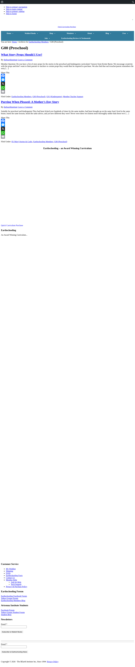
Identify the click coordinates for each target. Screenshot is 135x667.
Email (4, 624)
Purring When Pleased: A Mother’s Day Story (30, 101)
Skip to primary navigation (16, 7)
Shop (52, 33)
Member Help (11, 580)
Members (71, 33)
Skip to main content (14, 9)
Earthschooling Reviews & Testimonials (76, 38)
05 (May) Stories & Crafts (21, 142)
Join (47, 38)
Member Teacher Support (73, 97)
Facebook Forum (7, 610)
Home (10, 33)
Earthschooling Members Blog (13, 600)
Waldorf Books (31, 33)
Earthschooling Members (21, 97)
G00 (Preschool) (38, 97)
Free (125, 33)
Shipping (9, 571)
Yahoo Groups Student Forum (13, 612)
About (90, 33)
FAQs (8, 573)
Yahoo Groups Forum (9, 598)
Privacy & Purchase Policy (16, 587)
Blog (108, 33)
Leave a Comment (25, 60)
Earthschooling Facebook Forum (14, 596)
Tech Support (16, 584)
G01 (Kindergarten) (54, 97)
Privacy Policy (52, 662)
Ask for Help (16, 582)
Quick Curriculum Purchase (67, 27)
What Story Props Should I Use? (21, 54)
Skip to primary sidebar (15, 11)
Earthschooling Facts (14, 575)
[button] (101, 23)
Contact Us (10, 578)
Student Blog (6, 615)
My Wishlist (11, 569)
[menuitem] (2, 2)
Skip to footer (11, 14)
